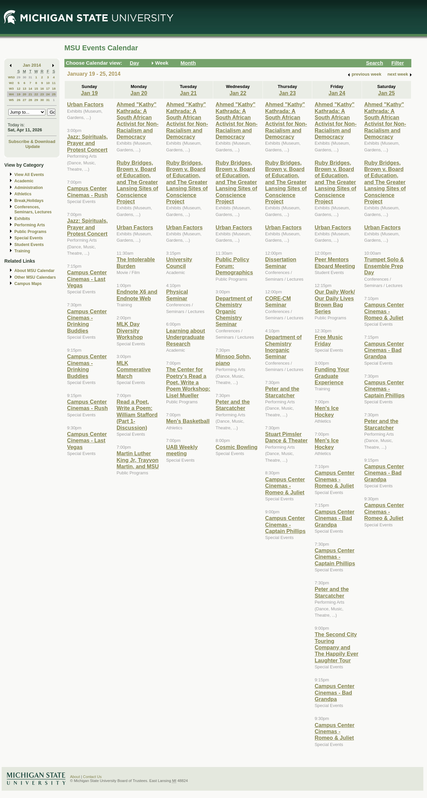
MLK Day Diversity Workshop (129, 330)
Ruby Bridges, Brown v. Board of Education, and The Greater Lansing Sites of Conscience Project (137, 182)
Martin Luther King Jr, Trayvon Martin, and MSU (137, 459)
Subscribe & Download (31, 141)
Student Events (29, 244)
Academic (23, 181)
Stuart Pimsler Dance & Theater (286, 437)
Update (32, 146)
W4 (11, 94)
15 (36, 88)
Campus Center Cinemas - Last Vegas (87, 278)
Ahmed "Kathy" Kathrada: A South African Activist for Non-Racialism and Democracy (137, 120)
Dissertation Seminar (280, 262)
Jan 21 (188, 93)
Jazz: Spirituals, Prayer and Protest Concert (87, 143)
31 (30, 77)
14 (30, 88)
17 (48, 88)
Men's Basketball (187, 421)
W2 (11, 83)
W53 (11, 77)
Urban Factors (85, 104)
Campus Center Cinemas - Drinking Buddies (87, 321)
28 (30, 100)
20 (24, 94)
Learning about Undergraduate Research (185, 337)
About (75, 777)
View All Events (29, 174)
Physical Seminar (177, 295)
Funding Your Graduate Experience (332, 375)
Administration (28, 187)
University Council (179, 262)
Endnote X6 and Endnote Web (136, 295)
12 (18, 88)
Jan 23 (287, 93)
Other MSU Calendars (35, 277)
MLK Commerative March (133, 369)
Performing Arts (29, 225)
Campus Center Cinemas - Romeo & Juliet (285, 485)
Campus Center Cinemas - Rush (87, 191)
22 (36, 94)
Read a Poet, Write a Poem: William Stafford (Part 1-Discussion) (136, 415)
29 (18, 77)
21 (30, 94)
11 (54, 83)
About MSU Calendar (34, 270)
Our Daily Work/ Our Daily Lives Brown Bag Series (335, 301)
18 (54, 88)
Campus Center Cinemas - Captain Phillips (285, 524)
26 (18, 100)
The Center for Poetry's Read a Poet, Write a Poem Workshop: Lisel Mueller (188, 382)
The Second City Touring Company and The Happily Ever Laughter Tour (336, 647)
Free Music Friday (329, 340)
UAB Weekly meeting (182, 450)
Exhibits (22, 218)
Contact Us (92, 777)
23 (42, 94)
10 (48, 83)
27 (24, 100)
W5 (11, 100)
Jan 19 (89, 93)
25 (54, 94)
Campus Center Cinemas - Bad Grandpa (334, 518)
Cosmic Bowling (237, 447)
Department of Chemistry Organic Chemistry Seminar (234, 311)
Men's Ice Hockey (327, 411)
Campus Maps (28, 283)
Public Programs (30, 231)
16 (42, 88)
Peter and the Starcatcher (233, 405)
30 (24, 77)
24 (48, 94)
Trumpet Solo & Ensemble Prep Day (384, 265)
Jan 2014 (32, 65)
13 (24, 88)
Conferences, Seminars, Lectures (33, 209)
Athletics (22, 194)
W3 (11, 88)
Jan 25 (386, 93)
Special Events (28, 238)
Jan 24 (337, 93)
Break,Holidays (29, 200)
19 (18, 94)
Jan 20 (138, 93)
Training (22, 251)
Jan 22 (238, 93)
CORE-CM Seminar (278, 301)
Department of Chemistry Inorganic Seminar (283, 346)
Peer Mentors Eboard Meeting (335, 262)
